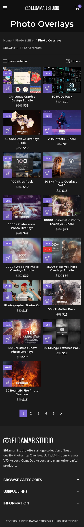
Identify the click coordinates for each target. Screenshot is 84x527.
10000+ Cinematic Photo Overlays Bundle (62, 222)
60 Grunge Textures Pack (61, 348)
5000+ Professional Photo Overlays (22, 226)
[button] (7, 88)
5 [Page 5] (53, 413)
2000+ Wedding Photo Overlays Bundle (22, 268)
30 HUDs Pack (62, 96)
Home (7, 40)
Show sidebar (18, 61)
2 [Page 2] (31, 413)
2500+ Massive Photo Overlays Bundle (61, 268)
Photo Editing (24, 40)
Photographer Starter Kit (22, 305)
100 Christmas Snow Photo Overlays (22, 349)
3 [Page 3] (38, 413)
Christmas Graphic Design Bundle (22, 98)
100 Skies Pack (22, 181)
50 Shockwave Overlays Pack (22, 140)
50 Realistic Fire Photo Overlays (22, 392)
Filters (76, 61)
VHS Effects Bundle (62, 139)
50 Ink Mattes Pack (61, 309)
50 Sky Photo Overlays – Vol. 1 (62, 183)
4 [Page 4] (46, 413)
